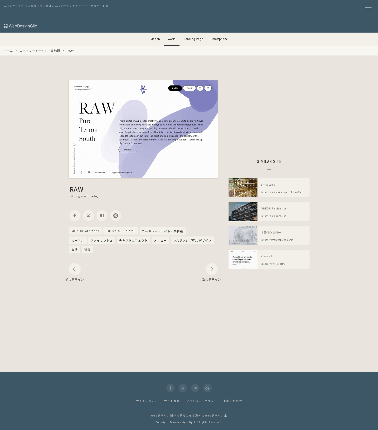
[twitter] (88, 215)
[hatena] (101, 215)
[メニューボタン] (368, 10)
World (172, 39)
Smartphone (219, 39)
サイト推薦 (172, 401)
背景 (87, 249)
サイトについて (147, 401)
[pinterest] (115, 215)
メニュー (160, 240)
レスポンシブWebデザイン (192, 240)
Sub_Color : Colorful (121, 231)
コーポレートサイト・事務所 (162, 231)
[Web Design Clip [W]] (21, 26)
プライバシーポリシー (201, 401)
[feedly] (207, 388)
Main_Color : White (85, 231)
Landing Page (193, 39)
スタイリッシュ (102, 240)
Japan (155, 39)
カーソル (78, 240)
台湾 (75, 249)
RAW (77, 189)
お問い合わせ (232, 401)
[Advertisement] (269, 113)
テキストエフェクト (133, 240)
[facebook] (74, 215)
